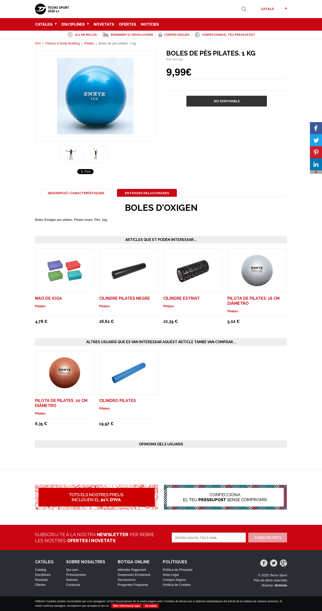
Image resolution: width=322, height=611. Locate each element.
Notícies (150, 24)
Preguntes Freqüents (133, 585)
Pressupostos (76, 575)
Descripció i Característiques (76, 193)
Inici (38, 43)
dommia (280, 585)
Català (267, 9)
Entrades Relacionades (147, 193)
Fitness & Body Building (62, 43)
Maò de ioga (48, 298)
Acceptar (151, 605)
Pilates (89, 43)
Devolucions (127, 580)
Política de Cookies (177, 585)
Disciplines (75, 24)
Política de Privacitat (177, 570)
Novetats (104, 24)
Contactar (73, 585)
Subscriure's (267, 537)
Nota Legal (171, 575)
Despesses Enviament (134, 575)
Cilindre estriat (181, 298)
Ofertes (127, 24)
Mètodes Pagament (132, 570)
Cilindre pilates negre (124, 298)
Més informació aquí (126, 605)
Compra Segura (174, 580)
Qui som (72, 570)
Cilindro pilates (117, 400)
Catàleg (46, 24)
